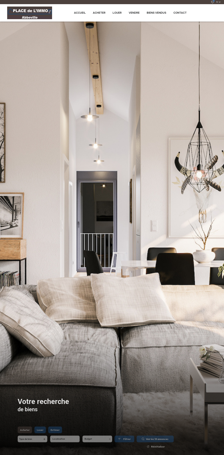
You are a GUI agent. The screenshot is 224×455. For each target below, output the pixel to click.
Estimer (55, 433)
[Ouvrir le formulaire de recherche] (124, 442)
